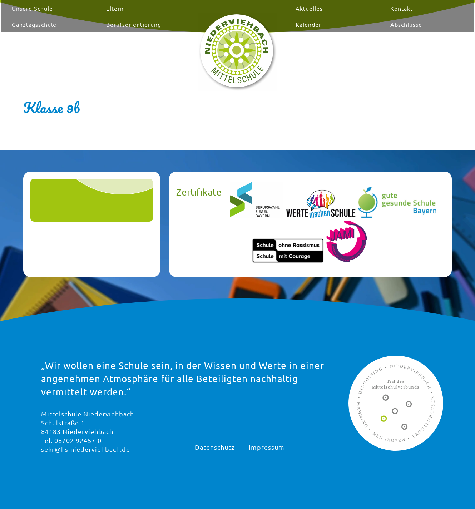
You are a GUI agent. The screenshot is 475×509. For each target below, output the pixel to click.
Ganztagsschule (80, 31)
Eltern (143, 15)
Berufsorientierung (161, 31)
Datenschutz (214, 447)
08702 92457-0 (78, 440)
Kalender (299, 31)
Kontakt (373, 15)
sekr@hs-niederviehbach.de (85, 449)
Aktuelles (299, 15)
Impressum (266, 447)
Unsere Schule (78, 15)
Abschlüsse (378, 31)
